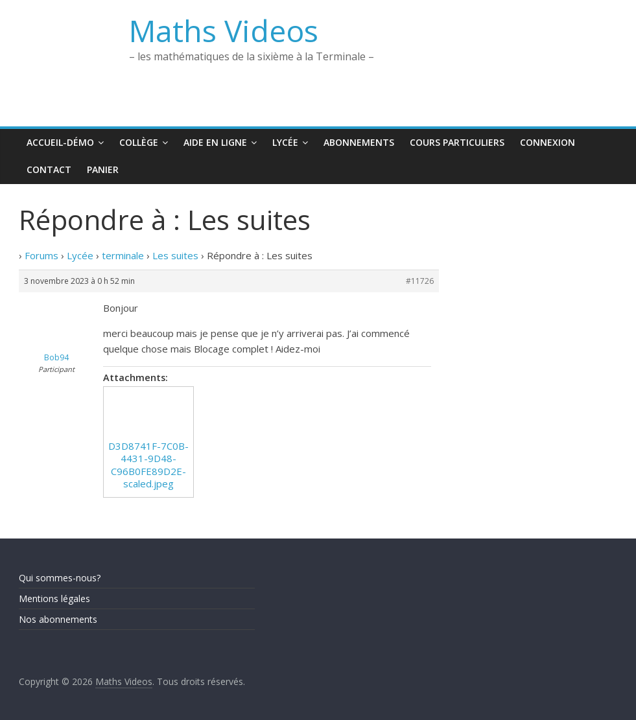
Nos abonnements (58, 619)
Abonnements (359, 142)
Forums (41, 255)
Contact (49, 169)
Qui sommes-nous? (59, 578)
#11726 (420, 280)
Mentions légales (54, 598)
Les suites (175, 255)
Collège (138, 142)
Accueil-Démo (60, 142)
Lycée (285, 142)
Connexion (547, 142)
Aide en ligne (215, 142)
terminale (123, 255)
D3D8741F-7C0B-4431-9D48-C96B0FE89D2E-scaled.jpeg (148, 465)
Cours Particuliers (457, 142)
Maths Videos (223, 30)
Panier (103, 169)
